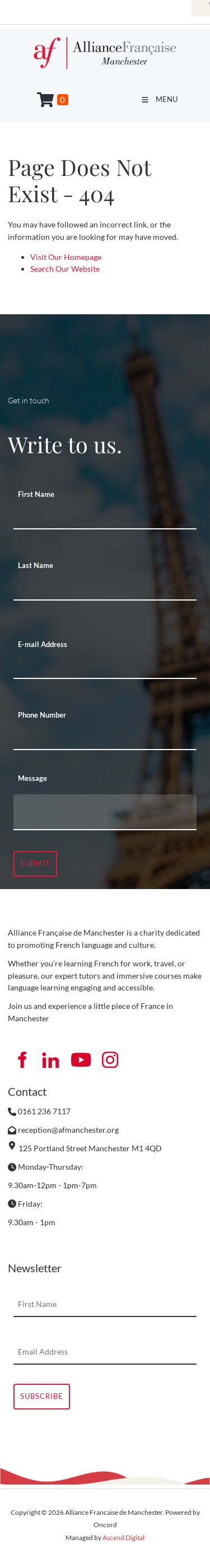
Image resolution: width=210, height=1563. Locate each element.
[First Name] (105, 517)
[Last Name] (105, 588)
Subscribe (41, 1396)
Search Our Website (65, 268)
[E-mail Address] (105, 666)
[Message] (105, 812)
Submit (35, 863)
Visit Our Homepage (65, 257)
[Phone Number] (105, 737)
